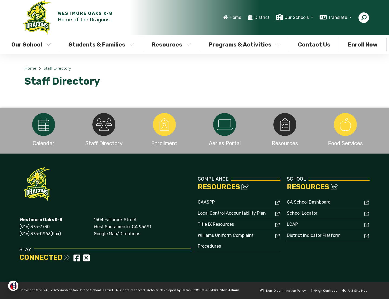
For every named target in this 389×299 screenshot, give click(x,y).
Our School (31, 44)
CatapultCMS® (193, 290)
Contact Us (314, 44)
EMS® (213, 290)
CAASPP (206, 202)
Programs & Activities (244, 44)
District (262, 17)
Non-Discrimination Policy (283, 291)
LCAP (292, 224)
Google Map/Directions (117, 233)
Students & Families (101, 44)
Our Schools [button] (297, 17)
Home (235, 17)
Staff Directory (57, 68)
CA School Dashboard (309, 202)
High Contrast (326, 291)
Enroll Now (363, 44)
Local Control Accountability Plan (232, 213)
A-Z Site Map (354, 291)
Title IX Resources (216, 224)
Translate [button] (338, 17)
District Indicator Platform (314, 235)
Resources (171, 44)
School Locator (302, 213)
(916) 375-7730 (34, 226)
